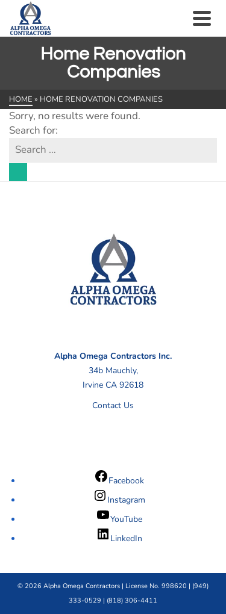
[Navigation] (202, 18)
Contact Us (113, 405)
